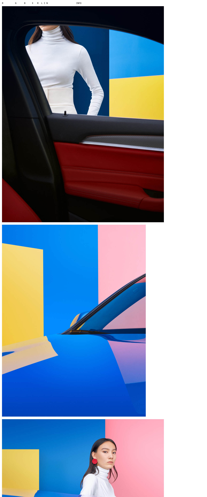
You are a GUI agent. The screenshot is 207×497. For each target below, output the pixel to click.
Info (79, 3)
